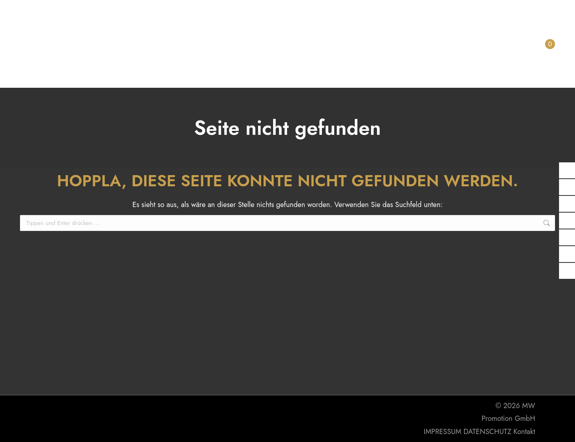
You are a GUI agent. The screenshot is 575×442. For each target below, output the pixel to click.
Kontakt (524, 431)
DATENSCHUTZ (488, 431)
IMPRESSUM (442, 431)
